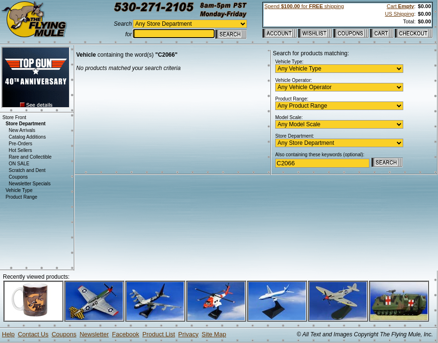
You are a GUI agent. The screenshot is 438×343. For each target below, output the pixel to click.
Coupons (18, 177)
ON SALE (19, 163)
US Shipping (399, 14)
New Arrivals (22, 130)
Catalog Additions (27, 137)
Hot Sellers (20, 150)
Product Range (22, 197)
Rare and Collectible (30, 157)
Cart (400, 6)
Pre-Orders (20, 143)
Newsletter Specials (29, 183)
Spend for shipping (304, 6)
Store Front (14, 117)
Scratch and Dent (27, 170)
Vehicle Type (19, 190)
